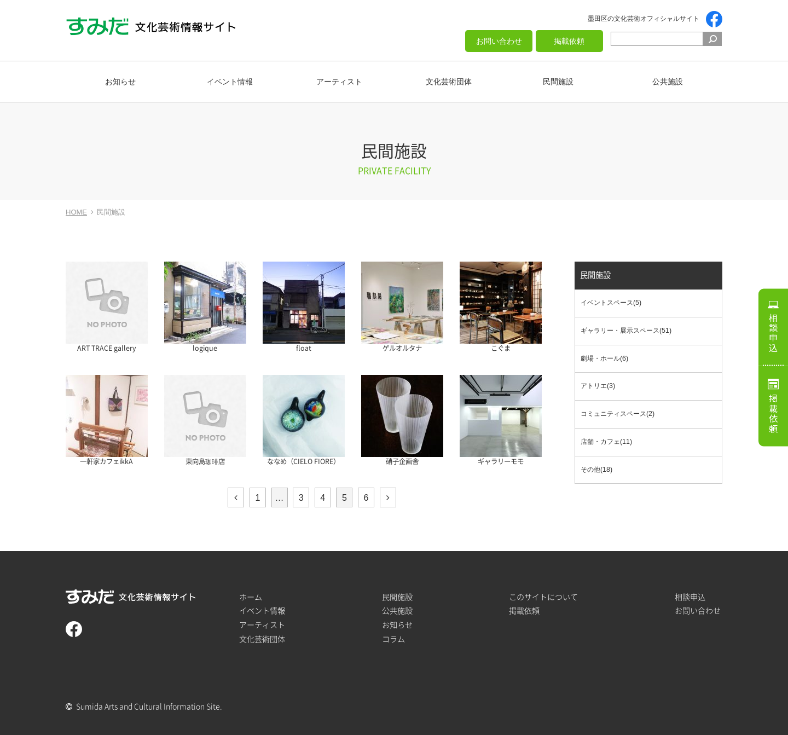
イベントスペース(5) (611, 303)
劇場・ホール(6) (604, 358)
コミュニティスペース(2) (617, 414)
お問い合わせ (499, 41)
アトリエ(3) (598, 386)
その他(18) (596, 469)
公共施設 (667, 81)
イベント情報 (230, 81)
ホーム (250, 597)
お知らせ (120, 81)
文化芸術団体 (449, 81)
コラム (393, 639)
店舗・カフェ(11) (606, 441)
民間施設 (558, 81)
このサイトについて (543, 597)
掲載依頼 (569, 41)
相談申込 (773, 332)
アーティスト (339, 81)
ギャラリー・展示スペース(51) (626, 330)
